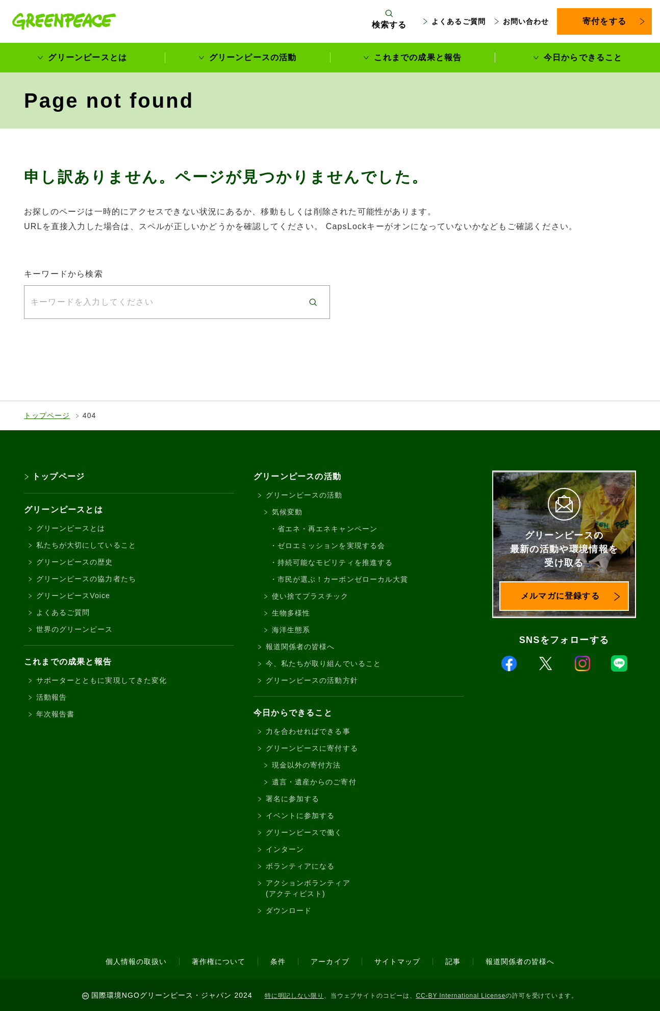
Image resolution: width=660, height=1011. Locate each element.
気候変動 (287, 512)
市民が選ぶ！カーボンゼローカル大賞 (342, 579)
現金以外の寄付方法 (306, 765)
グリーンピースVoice (73, 595)
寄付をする (604, 21)
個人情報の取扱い (136, 961)
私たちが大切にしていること (86, 545)
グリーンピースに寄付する (312, 748)
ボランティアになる (300, 866)
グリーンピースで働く (304, 832)
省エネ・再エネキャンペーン (327, 529)
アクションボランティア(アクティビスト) (308, 888)
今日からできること (583, 57)
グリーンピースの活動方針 (312, 680)
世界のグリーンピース (74, 629)
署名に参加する (292, 799)
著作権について (218, 961)
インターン (285, 849)
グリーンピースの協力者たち (86, 579)
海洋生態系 (291, 630)
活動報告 (51, 697)
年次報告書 (55, 714)
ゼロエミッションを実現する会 (331, 545)
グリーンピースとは (87, 57)
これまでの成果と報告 (418, 57)
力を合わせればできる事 (308, 731)
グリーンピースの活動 (253, 57)
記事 (453, 961)
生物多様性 (291, 613)
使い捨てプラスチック (310, 596)
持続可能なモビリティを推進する (335, 562)
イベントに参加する (300, 815)
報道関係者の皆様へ (300, 647)
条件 (278, 961)
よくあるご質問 (458, 21)
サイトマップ (397, 961)
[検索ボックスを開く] (389, 21)
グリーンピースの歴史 (74, 562)
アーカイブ (330, 961)
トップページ (47, 415)
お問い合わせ (526, 21)
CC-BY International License (460, 995)
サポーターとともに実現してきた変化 (101, 680)
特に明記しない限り (294, 995)
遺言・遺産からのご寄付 (314, 782)
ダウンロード (289, 910)
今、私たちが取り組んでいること (323, 663)
